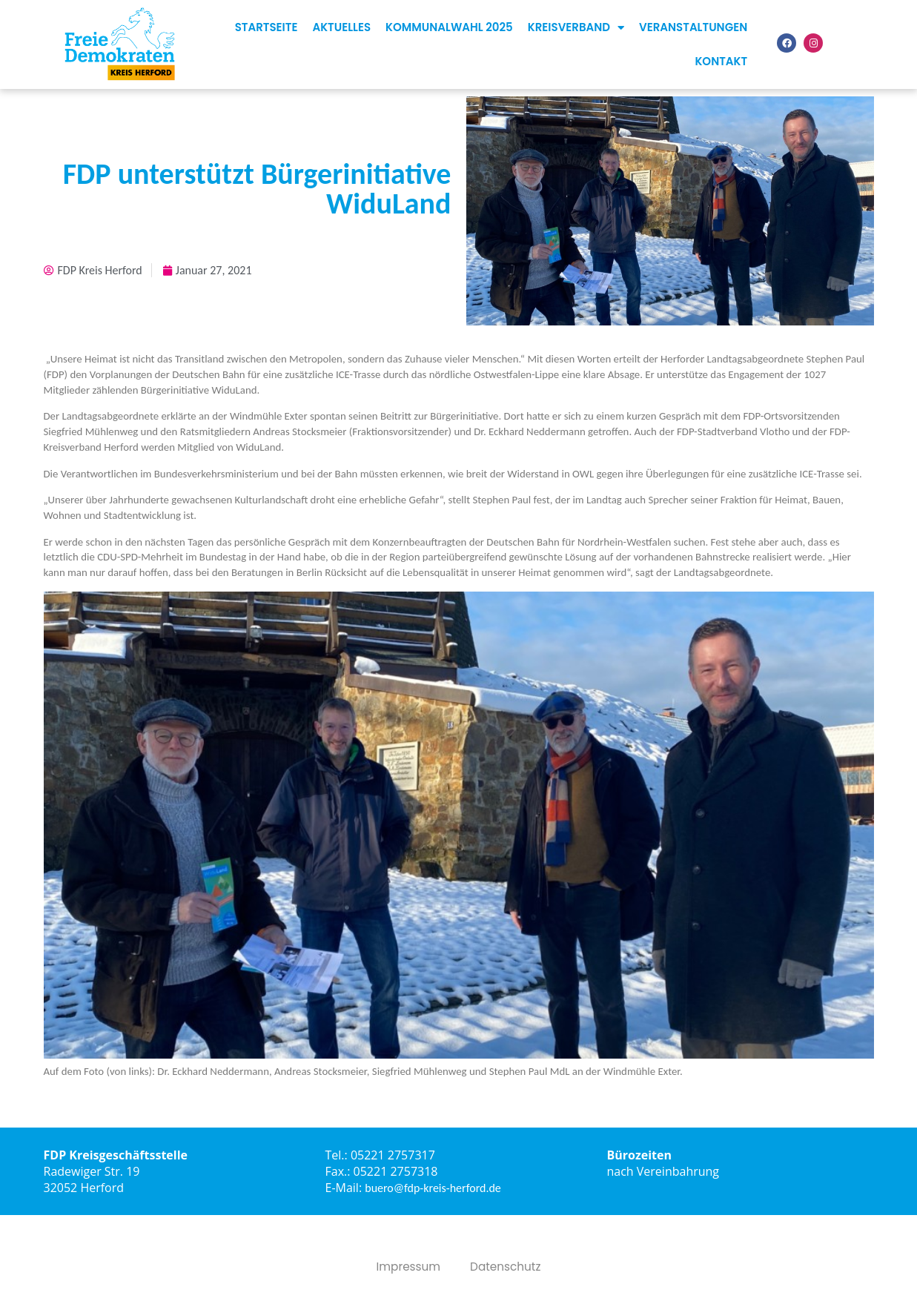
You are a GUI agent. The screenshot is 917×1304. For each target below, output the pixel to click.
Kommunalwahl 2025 (449, 27)
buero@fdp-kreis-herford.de (433, 1188)
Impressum (406, 1267)
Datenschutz (507, 1267)
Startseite (266, 27)
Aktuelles (341, 27)
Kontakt (721, 61)
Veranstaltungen (693, 27)
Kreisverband (576, 28)
